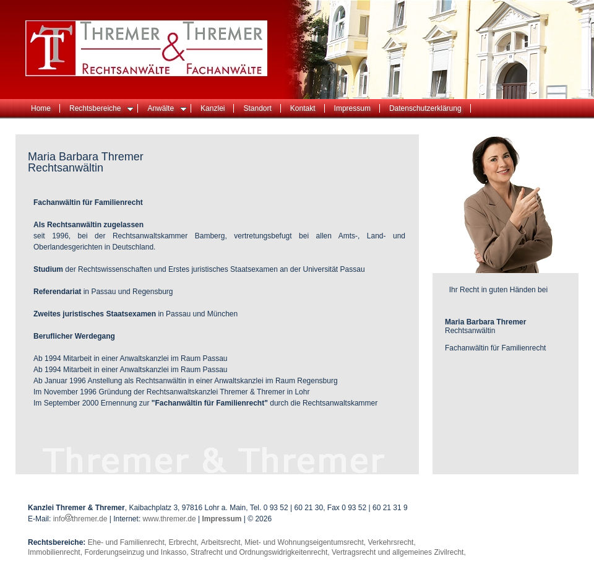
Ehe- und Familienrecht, (128, 542)
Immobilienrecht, (56, 552)
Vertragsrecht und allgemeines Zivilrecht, (399, 552)
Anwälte (167, 108)
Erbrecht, (184, 542)
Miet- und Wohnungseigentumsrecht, (306, 542)
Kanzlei (212, 108)
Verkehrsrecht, (391, 542)
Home (41, 108)
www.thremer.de (169, 519)
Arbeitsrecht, (222, 542)
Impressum (352, 108)
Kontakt (303, 108)
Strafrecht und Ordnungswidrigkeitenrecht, (261, 552)
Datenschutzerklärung (425, 108)
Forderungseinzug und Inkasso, (137, 552)
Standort (257, 108)
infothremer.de (81, 519)
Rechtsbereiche (101, 108)
